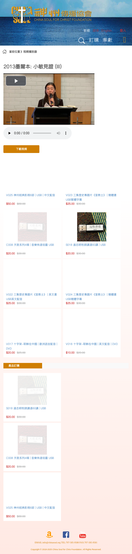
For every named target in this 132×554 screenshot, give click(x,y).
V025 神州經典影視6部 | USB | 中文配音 (30, 195)
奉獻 (107, 39)
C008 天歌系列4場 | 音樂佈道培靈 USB (30, 245)
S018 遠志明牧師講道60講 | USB (86, 245)
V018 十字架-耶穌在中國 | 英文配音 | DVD (92, 344)
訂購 (94, 39)
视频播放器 (30, 52)
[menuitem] (123, 30)
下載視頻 (21, 149)
